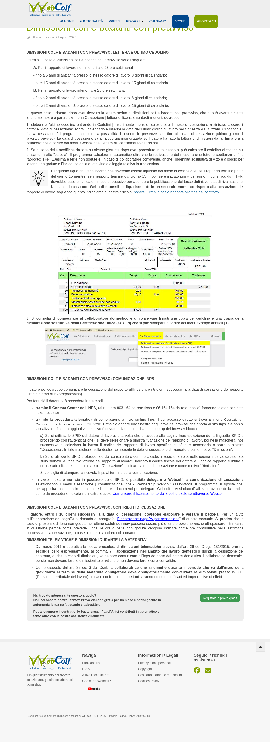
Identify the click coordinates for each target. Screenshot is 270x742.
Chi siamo (157, 21)
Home (67, 21)
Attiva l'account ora (95, 675)
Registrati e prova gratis (220, 598)
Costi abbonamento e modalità (160, 675)
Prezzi (114, 21)
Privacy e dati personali (155, 663)
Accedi (180, 21)
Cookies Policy (148, 681)
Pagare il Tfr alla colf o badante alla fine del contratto (176, 192)
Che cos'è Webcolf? (96, 681)
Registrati (206, 21)
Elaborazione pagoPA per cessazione (148, 519)
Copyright (145, 669)
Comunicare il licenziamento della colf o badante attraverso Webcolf (168, 493)
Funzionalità (91, 21)
